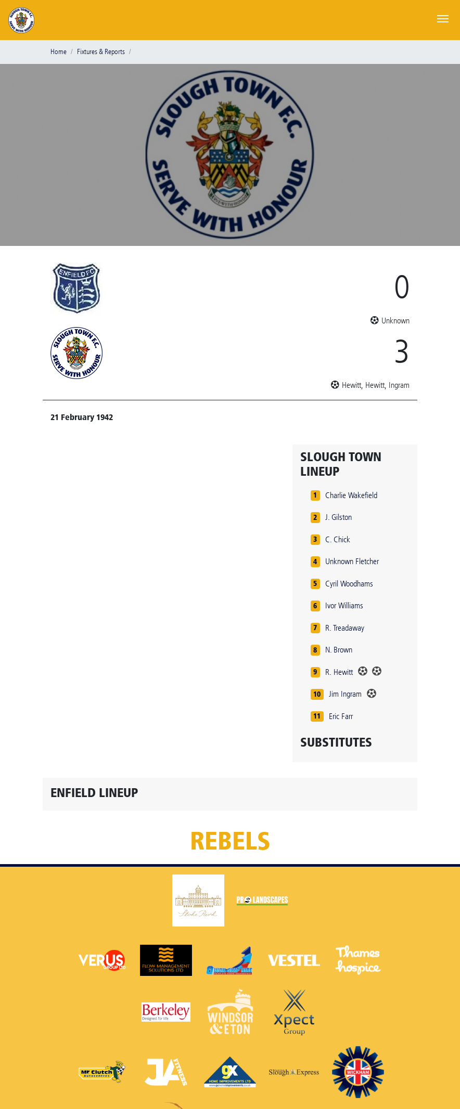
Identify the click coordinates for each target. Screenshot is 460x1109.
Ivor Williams (344, 605)
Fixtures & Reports (101, 51)
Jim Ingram (345, 694)
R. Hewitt (339, 672)
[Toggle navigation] (443, 17)
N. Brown (338, 650)
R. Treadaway (344, 628)
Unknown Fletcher (352, 561)
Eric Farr (341, 716)
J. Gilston (338, 517)
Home (58, 51)
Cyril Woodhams (349, 584)
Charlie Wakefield (351, 495)
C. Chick (337, 539)
